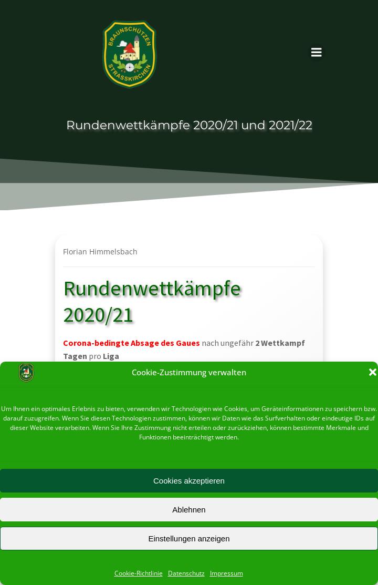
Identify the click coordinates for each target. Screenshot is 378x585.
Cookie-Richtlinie (138, 573)
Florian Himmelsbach (100, 251)
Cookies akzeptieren (189, 480)
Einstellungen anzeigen (188, 538)
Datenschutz (186, 573)
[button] (373, 372)
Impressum (226, 573)
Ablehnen (188, 509)
